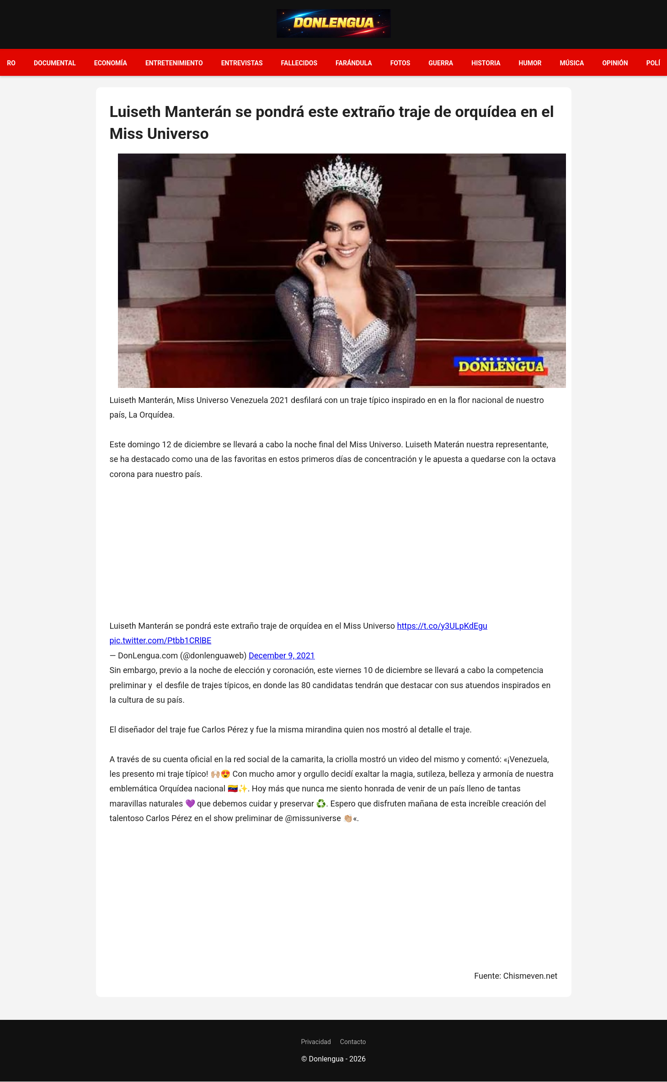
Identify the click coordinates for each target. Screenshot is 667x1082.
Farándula (354, 63)
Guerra (440, 63)
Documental (55, 63)
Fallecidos (299, 63)
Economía (110, 63)
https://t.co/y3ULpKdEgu (442, 626)
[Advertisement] (334, 546)
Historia (485, 63)
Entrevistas (242, 63)
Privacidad (316, 1041)
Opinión (615, 63)
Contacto (353, 1041)
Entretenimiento (174, 63)
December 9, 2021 (282, 655)
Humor (530, 63)
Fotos (400, 63)
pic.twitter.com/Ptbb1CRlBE (161, 640)
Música (572, 63)
